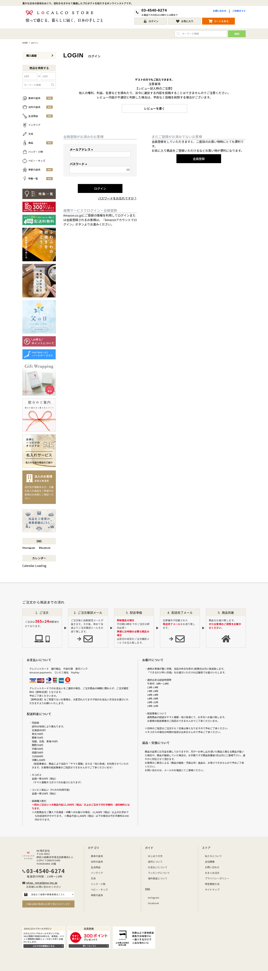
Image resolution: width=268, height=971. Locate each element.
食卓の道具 (97, 856)
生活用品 (95, 867)
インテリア (97, 873)
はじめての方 (155, 856)
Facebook (44, 547)
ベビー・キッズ (99, 889)
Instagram (28, 547)
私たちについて (213, 856)
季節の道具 (97, 895)
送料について (155, 861)
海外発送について (157, 878)
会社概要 (210, 861)
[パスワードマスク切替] (127, 169)
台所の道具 (97, 861)
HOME (25, 43)
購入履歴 (39, 55)
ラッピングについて (159, 873)
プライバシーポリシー (217, 878)
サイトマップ (212, 889)
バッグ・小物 (98, 884)
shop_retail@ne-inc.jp (41, 882)
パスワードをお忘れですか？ (117, 198)
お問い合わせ (219, 10)
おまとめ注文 (212, 873)
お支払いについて (157, 867)
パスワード (79, 164)
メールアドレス (82, 149)
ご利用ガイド (239, 10)
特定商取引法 (212, 884)
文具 (93, 878)
